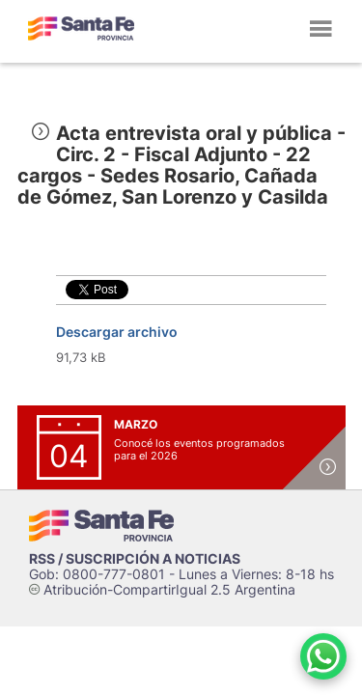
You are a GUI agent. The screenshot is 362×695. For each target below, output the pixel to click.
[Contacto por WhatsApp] (323, 656)
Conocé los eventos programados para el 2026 (199, 449)
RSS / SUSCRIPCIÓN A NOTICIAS (134, 558)
